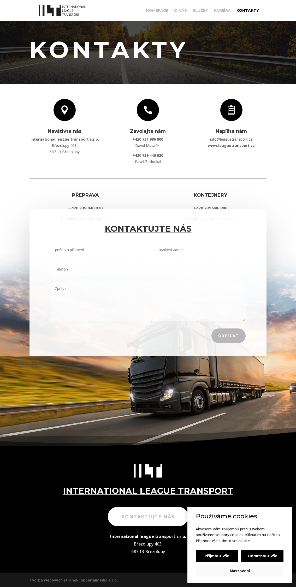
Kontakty (247, 11)
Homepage (157, 11)
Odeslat (228, 335)
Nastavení (240, 570)
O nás (180, 11)
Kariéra (222, 11)
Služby (200, 11)
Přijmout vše (217, 555)
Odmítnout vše (262, 555)
